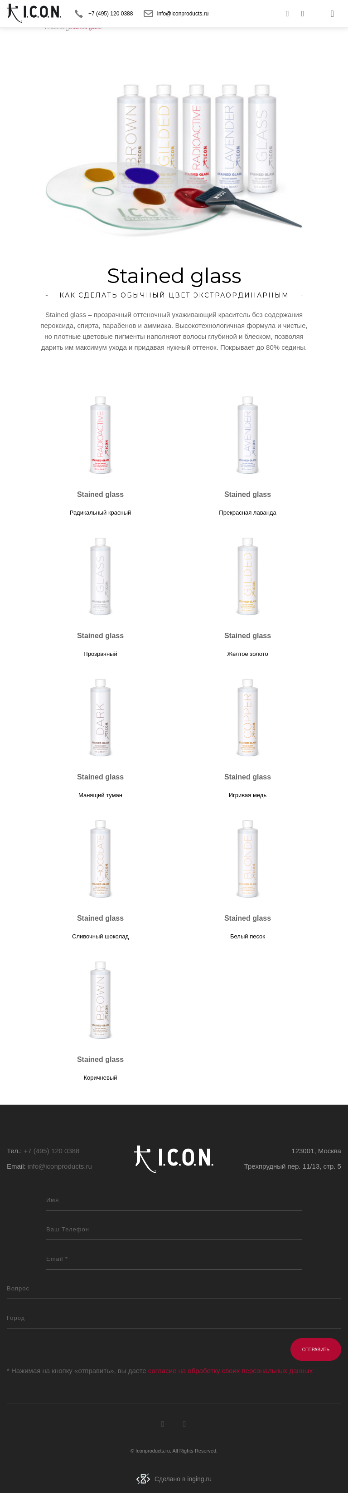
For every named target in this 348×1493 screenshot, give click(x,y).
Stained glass (100, 494)
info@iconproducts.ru (183, 13)
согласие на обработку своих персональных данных (230, 1370)
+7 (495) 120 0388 (110, 13)
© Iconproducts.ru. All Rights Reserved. (174, 1450)
